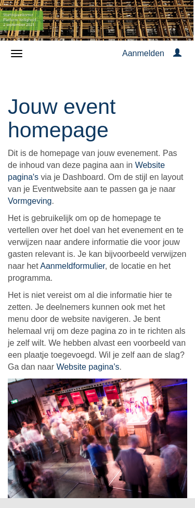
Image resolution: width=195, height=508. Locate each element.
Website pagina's (87, 366)
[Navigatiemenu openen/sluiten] (16, 53)
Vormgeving (30, 201)
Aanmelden (143, 53)
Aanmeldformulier (72, 266)
